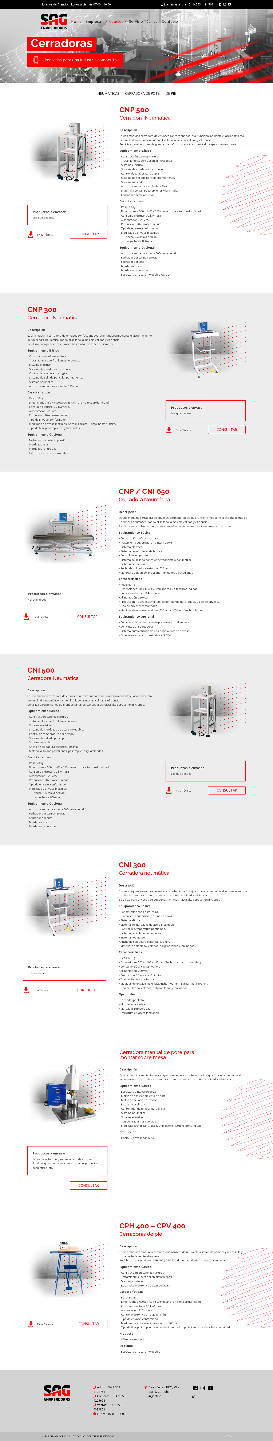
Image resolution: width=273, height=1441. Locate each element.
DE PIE (171, 93)
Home (76, 21)
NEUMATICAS (108, 93)
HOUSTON (226, 1436)
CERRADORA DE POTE (142, 93)
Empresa (93, 21)
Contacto (170, 21)
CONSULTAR (89, 234)
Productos (114, 21)
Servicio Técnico (143, 21)
